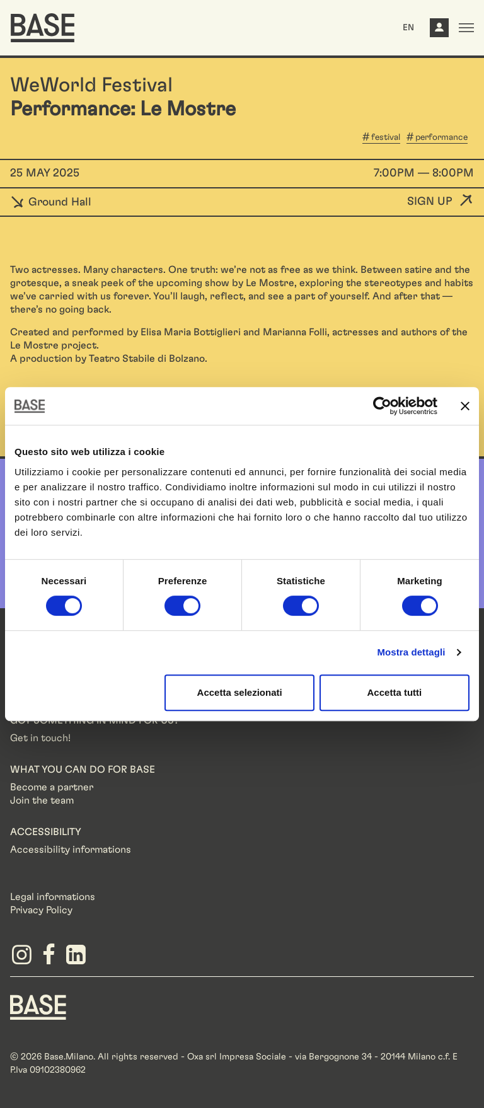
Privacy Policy (41, 910)
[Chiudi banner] (465, 405)
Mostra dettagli (411, 652)
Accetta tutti (394, 692)
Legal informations (52, 897)
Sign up (429, 201)
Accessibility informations (70, 850)
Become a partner (51, 787)
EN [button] (408, 27)
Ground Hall (50, 202)
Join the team (42, 800)
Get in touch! (40, 738)
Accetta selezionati (239, 692)
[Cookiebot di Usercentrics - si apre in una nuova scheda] (382, 405)
